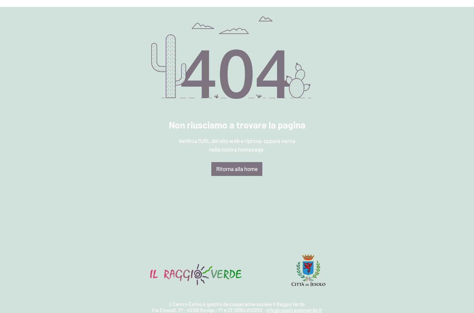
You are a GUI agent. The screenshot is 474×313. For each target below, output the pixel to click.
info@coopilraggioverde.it (294, 310)
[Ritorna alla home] (236, 169)
